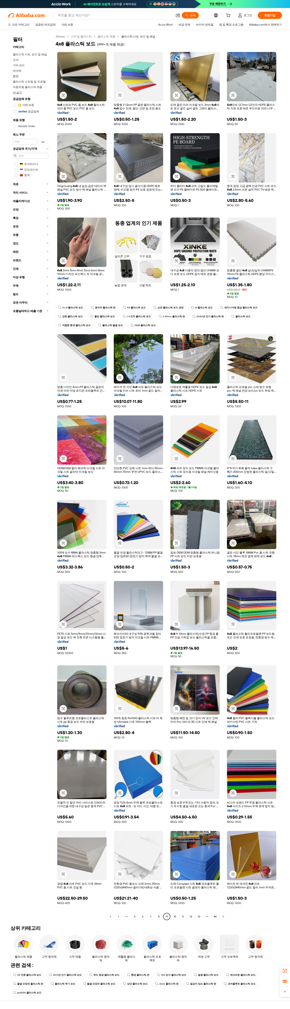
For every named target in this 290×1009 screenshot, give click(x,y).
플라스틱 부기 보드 (63, 983)
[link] (285, 970)
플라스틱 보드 (241, 316)
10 (175, 916)
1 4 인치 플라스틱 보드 (137, 316)
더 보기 (17, 92)
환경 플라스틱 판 (138, 975)
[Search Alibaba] (115, 15)
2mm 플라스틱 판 (166, 983)
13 (199, 916)
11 (183, 916)
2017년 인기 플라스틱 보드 (65, 975)
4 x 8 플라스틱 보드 (70, 307)
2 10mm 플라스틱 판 (171, 316)
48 (215, 916)
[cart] (229, 16)
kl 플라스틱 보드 (202, 307)
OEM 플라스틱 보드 (143, 325)
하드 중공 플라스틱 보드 (104, 975)
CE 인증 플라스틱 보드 (27, 975)
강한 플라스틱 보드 (70, 316)
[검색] (190, 15)
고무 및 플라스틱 (81, 36)
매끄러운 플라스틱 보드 (241, 975)
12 (191, 916)
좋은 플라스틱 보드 (102, 316)
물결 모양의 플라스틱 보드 (99, 983)
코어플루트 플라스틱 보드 (240, 983)
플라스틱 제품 (106, 36)
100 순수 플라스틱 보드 (171, 975)
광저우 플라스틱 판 (103, 307)
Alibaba (60, 36)
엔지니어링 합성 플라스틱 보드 (239, 307)
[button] (177, 15)
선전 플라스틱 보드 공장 (168, 307)
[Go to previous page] (110, 916)
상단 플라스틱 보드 (135, 983)
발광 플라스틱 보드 (206, 975)
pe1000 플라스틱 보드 (27, 992)
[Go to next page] (223, 916)
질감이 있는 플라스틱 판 (201, 983)
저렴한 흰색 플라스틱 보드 (74, 325)
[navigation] (30, 477)
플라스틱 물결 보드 (110, 325)
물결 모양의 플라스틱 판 (28, 983)
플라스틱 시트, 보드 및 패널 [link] (138, 36)
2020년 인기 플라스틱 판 (208, 316)
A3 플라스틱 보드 (134, 307)
